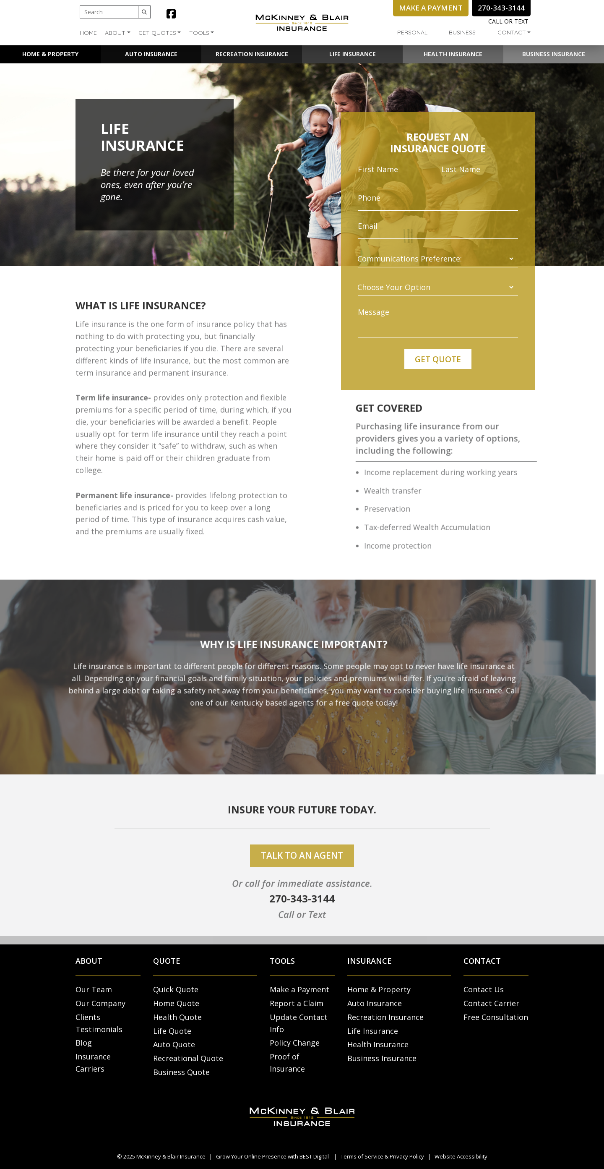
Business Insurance (553, 54)
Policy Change (295, 1043)
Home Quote (176, 1003)
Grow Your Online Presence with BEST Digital (272, 1156)
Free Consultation (495, 1017)
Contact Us (483, 989)
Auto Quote (174, 1044)
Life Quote (172, 1031)
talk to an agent (302, 870)
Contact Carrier (491, 1003)
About (115, 33)
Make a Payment (299, 989)
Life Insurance (352, 54)
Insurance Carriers (93, 1062)
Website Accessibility (461, 1156)
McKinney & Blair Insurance (171, 1156)
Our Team (94, 989)
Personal (412, 32)
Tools (199, 33)
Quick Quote (175, 989)
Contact (511, 32)
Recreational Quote (188, 1058)
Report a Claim (296, 1003)
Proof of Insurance (287, 1062)
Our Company (100, 1003)
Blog (84, 1043)
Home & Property (50, 54)
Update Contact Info (299, 1023)
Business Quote (181, 1072)
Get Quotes (157, 33)
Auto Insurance (151, 54)
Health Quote (177, 1017)
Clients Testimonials (99, 1023)
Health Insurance (453, 54)
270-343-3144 (302, 913)
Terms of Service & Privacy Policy (382, 1156)
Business (462, 32)
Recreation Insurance (252, 54)
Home (88, 33)
